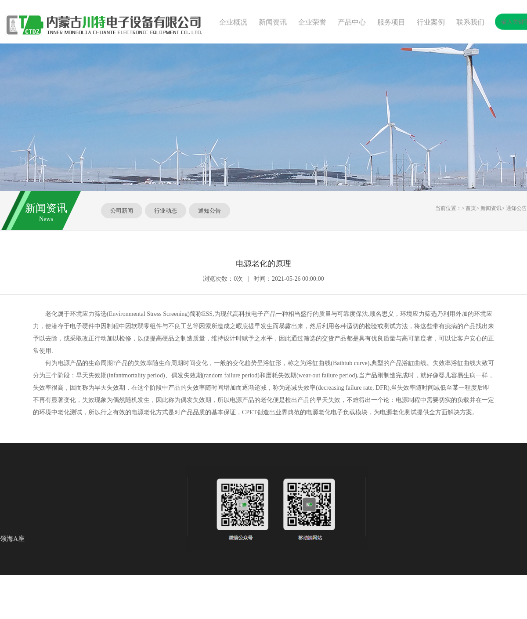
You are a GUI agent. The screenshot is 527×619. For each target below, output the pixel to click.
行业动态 (165, 210)
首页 (471, 208)
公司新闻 (121, 210)
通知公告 (209, 210)
